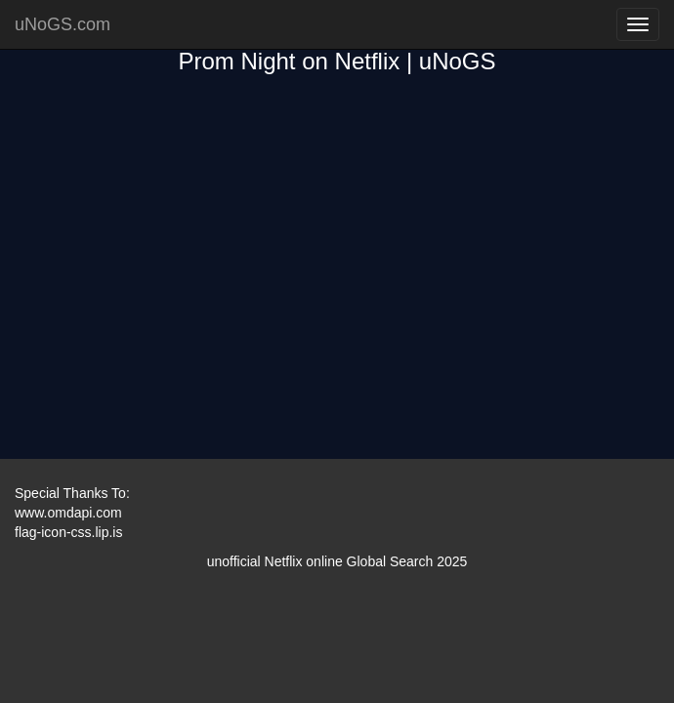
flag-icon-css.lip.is (68, 532)
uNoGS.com (62, 24)
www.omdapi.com (68, 512)
